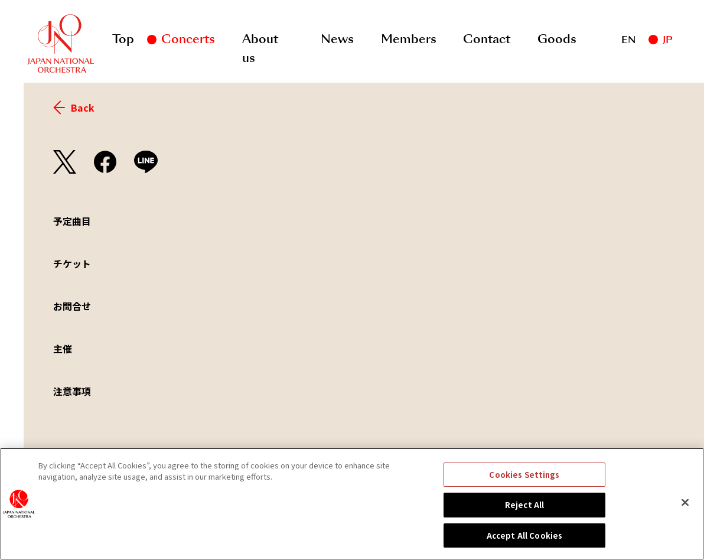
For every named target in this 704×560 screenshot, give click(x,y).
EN (628, 40)
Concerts (188, 39)
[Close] (685, 512)
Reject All (524, 514)
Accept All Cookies (524, 545)
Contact (486, 39)
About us (260, 41)
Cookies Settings (524, 484)
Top (123, 39)
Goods (556, 39)
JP (668, 40)
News (337, 39)
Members (408, 39)
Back (73, 107)
